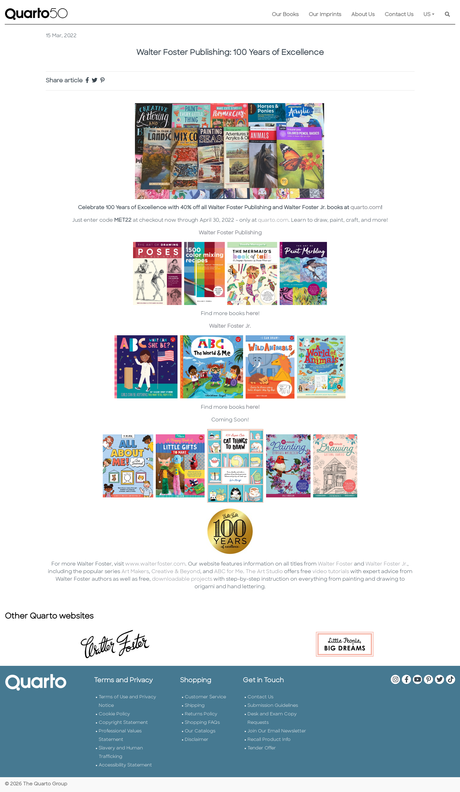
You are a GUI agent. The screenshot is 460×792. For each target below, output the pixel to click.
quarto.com (365, 207)
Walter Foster (335, 564)
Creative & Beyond (175, 571)
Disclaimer (196, 739)
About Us (363, 14)
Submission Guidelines (272, 705)
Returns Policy (201, 714)
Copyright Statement (123, 722)
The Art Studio (264, 571)
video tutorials (330, 571)
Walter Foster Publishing (230, 233)
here (252, 313)
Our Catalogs (200, 731)
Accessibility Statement (125, 765)
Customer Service (205, 697)
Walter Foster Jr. (230, 326)
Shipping (195, 705)
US (427, 14)
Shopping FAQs (202, 722)
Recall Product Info (269, 739)
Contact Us (399, 14)
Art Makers (135, 571)
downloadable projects (181, 579)
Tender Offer (261, 748)
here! (252, 407)
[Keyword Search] (447, 15)
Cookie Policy (114, 714)
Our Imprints (325, 14)
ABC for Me (228, 571)
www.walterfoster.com (155, 564)
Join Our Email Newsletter (276, 731)
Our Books (285, 14)
